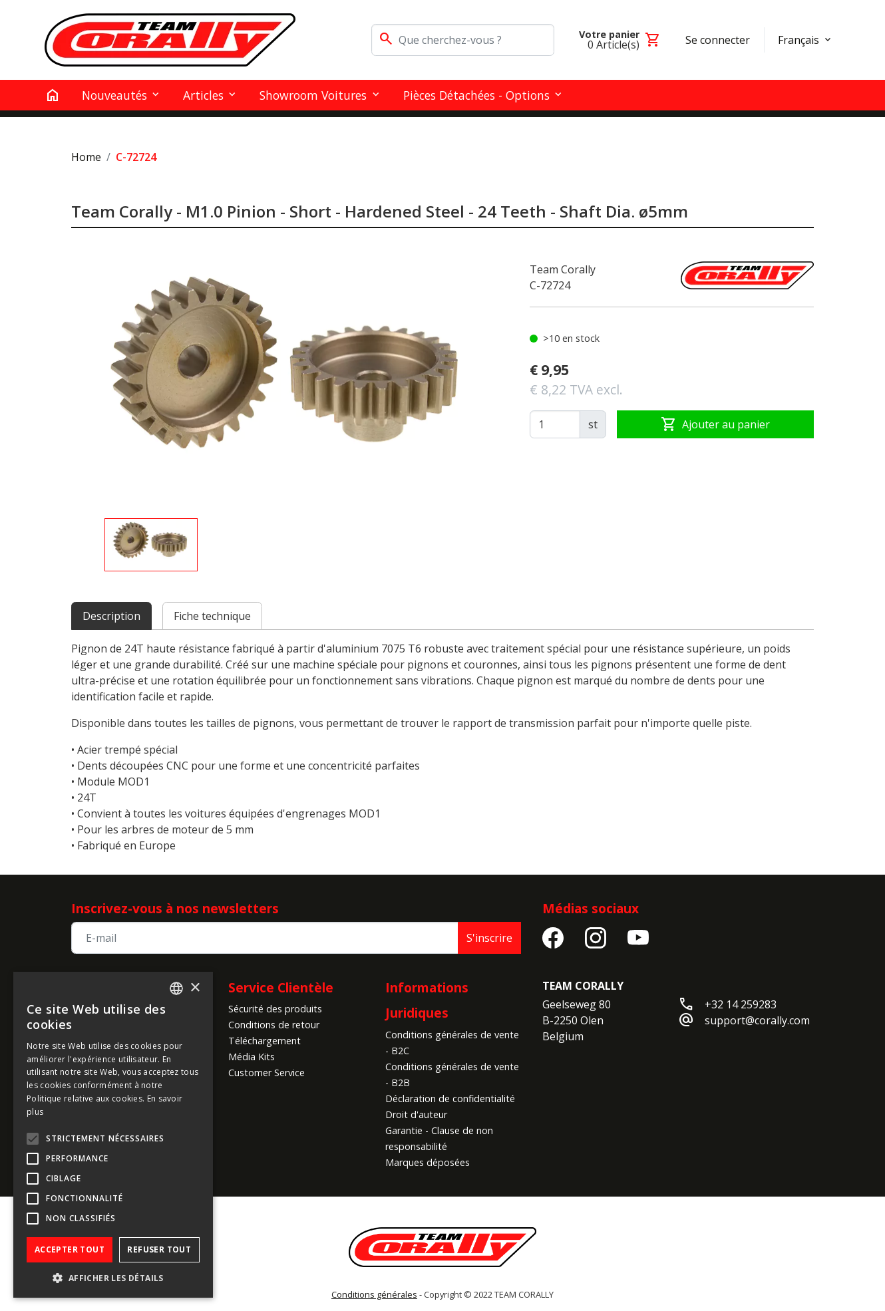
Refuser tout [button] (159, 1249)
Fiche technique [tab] (212, 616)
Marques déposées (427, 1162)
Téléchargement (264, 1040)
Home (86, 157)
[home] (53, 95)
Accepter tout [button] (69, 1249)
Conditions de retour (273, 1024)
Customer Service (266, 1072)
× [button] (195, 988)
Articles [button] (203, 95)
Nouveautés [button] (114, 95)
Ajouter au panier (715, 424)
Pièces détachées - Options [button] (476, 95)
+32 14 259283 (741, 1004)
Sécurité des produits (275, 1008)
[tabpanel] (442, 747)
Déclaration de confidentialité (450, 1098)
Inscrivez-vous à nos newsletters (175, 908)
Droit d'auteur (416, 1114)
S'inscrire (489, 938)
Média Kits (251, 1056)
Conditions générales (374, 1294)
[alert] (113, 1135)
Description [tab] (111, 616)
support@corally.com (757, 1020)
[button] (113, 1277)
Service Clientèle (280, 987)
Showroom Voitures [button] (313, 95)
